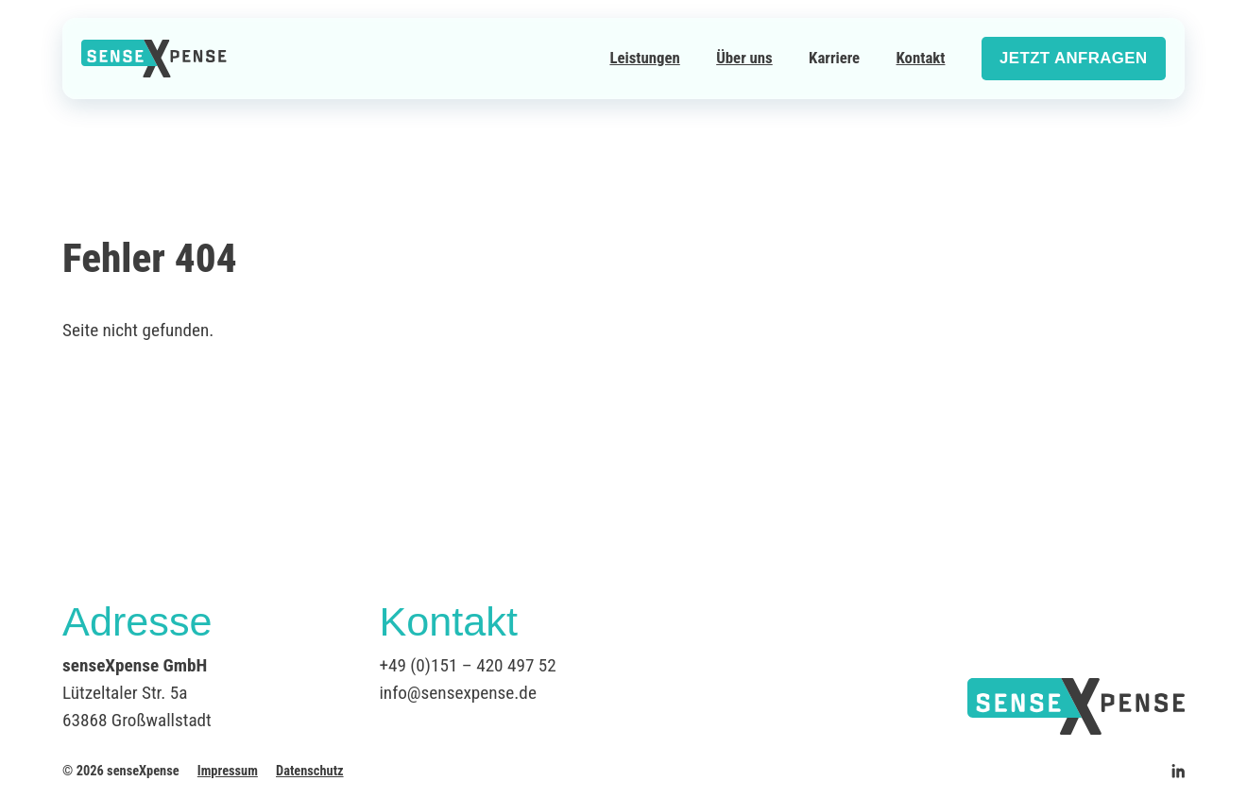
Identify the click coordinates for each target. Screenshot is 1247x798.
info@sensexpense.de (457, 693)
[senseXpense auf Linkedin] (1178, 770)
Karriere (834, 57)
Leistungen (644, 57)
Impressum (227, 771)
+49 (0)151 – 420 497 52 (467, 665)
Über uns (744, 57)
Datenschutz (310, 771)
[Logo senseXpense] (154, 58)
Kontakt (921, 57)
